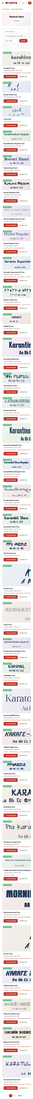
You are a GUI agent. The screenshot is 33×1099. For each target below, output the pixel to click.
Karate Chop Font (10, 300)
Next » (20, 1095)
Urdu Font (7, 119)
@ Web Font (23, 76)
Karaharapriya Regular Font (14, 651)
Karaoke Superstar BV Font (14, 272)
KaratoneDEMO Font (11, 715)
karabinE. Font (9, 68)
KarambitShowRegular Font (14, 472)
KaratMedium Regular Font (14, 143)
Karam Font (8, 588)
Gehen (23, 41)
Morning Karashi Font (12, 912)
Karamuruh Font (10, 410)
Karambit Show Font (11, 527)
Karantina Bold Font (11, 359)
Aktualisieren (24, 201)
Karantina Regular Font (13, 445)
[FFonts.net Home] (11, 3)
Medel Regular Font (11, 243)
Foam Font (8, 625)
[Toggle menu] (2, 3)
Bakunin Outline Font (12, 1014)
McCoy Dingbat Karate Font (14, 219)
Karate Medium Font (11, 192)
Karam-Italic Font (10, 95)
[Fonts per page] (15, 36)
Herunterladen (10, 76)
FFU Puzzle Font (10, 553)
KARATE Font (9, 326)
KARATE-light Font (11, 747)
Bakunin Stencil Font (11, 1042)
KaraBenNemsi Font (11, 500)
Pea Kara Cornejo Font (12, 842)
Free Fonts (5, 9)
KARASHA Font (9, 807)
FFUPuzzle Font (9, 774)
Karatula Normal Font (12, 1080)
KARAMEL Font (9, 675)
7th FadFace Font (10, 386)
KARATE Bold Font (11, 985)
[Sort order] (11, 41)
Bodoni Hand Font (10, 168)
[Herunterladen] (25, 3)
